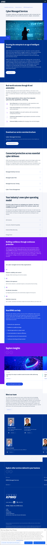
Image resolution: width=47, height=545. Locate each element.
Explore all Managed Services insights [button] (14, 384)
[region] (23, 536)
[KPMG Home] (3, 1)
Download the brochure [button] (12, 143)
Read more (8, 484)
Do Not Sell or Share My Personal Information (16, 515)
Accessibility (8, 512)
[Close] (45, 530)
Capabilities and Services (8, 7)
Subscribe (20, 502)
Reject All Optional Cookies (39, 542)
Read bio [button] (12, 432)
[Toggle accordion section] (40, 220)
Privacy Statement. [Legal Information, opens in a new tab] (19, 540)
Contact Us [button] (9, 409)
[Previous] (7, 352)
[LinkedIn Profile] (7, 452)
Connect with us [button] (10, 72)
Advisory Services (18, 7)
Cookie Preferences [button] (10, 513)
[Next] (11, 352)
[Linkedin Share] (14, 502)
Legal (7, 509)
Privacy (7, 510)
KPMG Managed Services (28, 7)
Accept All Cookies (28, 542)
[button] (45, 1)
